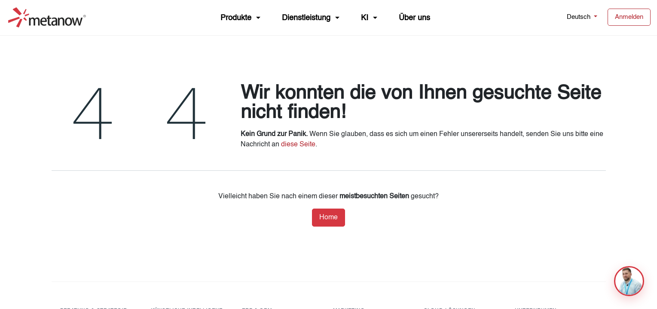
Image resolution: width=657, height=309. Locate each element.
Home (328, 217)
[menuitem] (240, 17)
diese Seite (298, 144)
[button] (629, 281)
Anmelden (629, 17)
